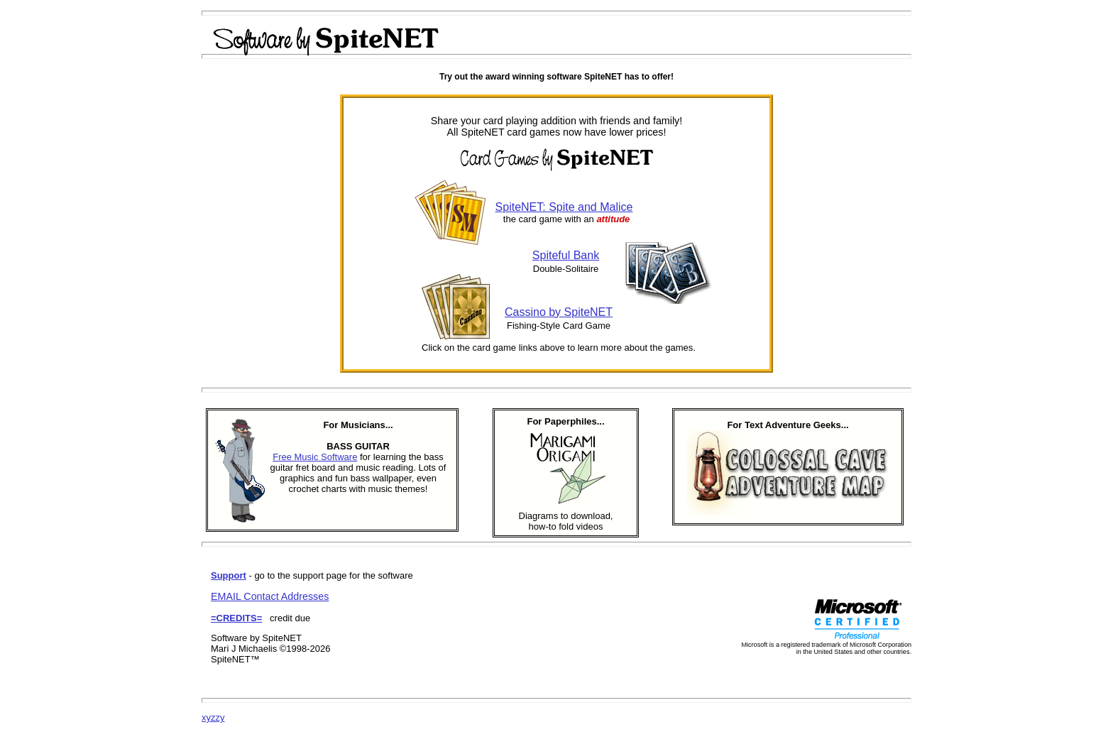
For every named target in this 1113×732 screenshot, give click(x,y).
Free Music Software (315, 457)
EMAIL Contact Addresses (270, 596)
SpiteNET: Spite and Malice (564, 207)
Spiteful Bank (565, 255)
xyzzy (213, 717)
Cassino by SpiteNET (559, 312)
